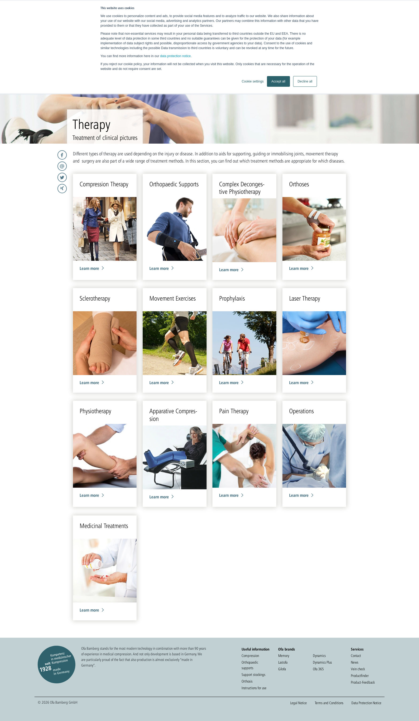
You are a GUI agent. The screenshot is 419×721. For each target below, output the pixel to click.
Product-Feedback (363, 682)
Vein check (358, 669)
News (354, 662)
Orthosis (247, 681)
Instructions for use (254, 688)
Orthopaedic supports (250, 665)
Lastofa (283, 662)
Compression (250, 655)
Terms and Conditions (329, 703)
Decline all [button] (305, 81)
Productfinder (360, 675)
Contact (356, 655)
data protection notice (175, 56)
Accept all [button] (278, 81)
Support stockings (253, 674)
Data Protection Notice (366, 703)
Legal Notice (298, 703)
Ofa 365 (318, 669)
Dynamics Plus (322, 662)
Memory (283, 655)
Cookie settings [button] (253, 81)
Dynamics (319, 655)
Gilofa (282, 669)
